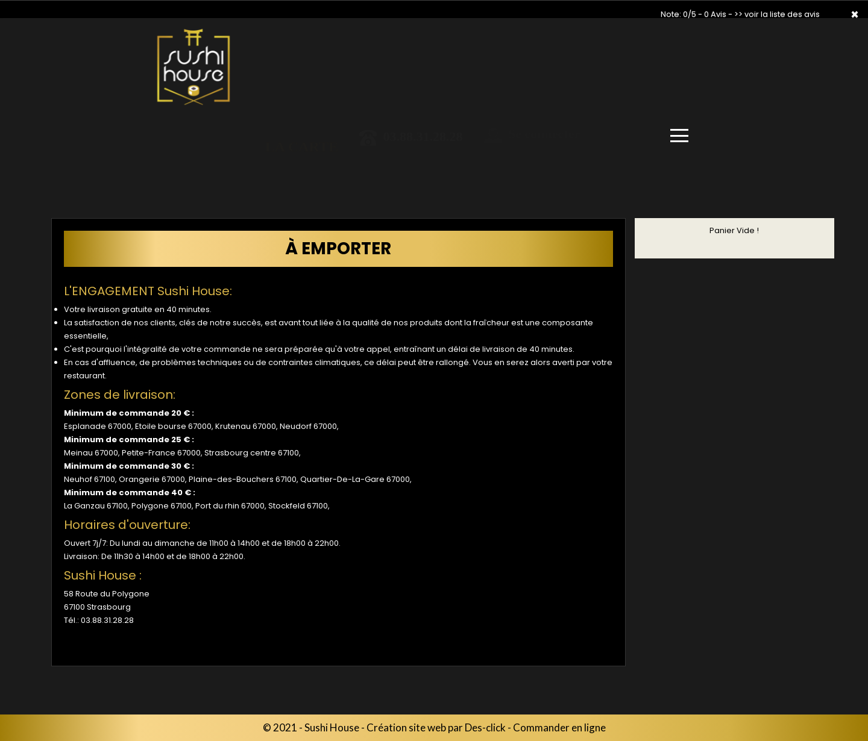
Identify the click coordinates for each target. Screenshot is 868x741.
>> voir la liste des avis (777, 14)
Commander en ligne (559, 727)
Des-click (485, 727)
